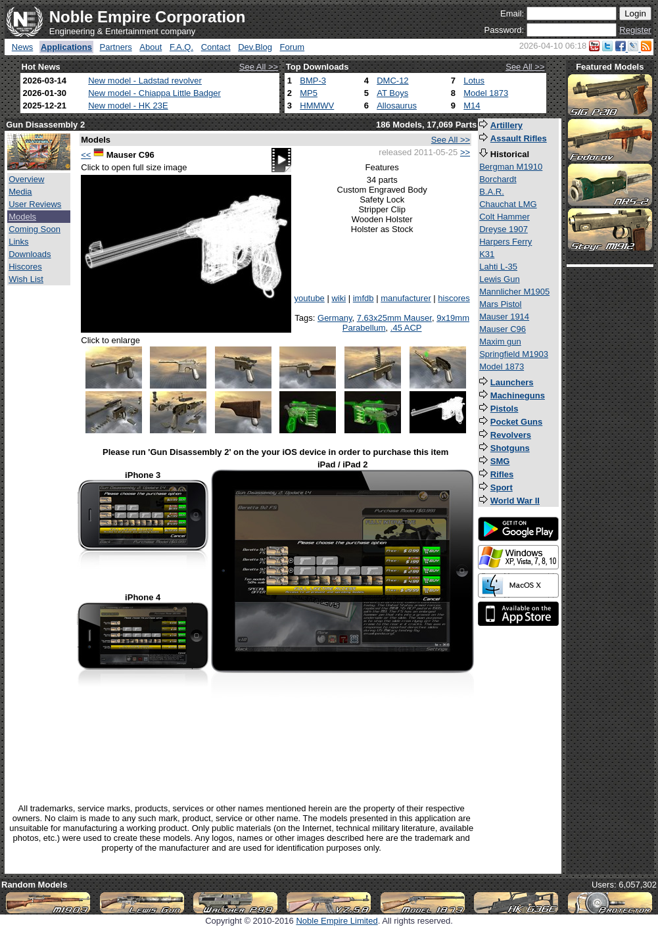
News (23, 47)
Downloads (30, 254)
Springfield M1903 (513, 354)
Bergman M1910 (510, 167)
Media (20, 192)
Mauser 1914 (504, 316)
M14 (471, 105)
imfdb (363, 298)
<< (86, 155)
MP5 (308, 93)
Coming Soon (34, 229)
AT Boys (392, 93)
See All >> (258, 67)
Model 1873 (485, 93)
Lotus (473, 80)
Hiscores (25, 267)
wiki (338, 298)
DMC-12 (392, 80)
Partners (116, 47)
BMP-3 (313, 80)
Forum (292, 47)
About (150, 47)
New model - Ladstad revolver (145, 80)
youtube (309, 298)
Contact (216, 47)
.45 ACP (406, 328)
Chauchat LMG (507, 204)
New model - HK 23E (128, 105)
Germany (334, 318)
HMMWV (317, 105)
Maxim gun (500, 341)
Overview (26, 179)
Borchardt (497, 179)
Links (18, 242)
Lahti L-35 (498, 267)
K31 (486, 254)
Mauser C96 (502, 329)
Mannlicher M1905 (514, 292)
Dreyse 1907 (503, 229)
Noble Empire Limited (336, 921)
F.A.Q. (181, 47)
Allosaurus (397, 105)
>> (465, 152)
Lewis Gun (499, 279)
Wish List (26, 279)
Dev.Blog (255, 47)
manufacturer (406, 298)
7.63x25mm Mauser (394, 318)
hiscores (453, 298)
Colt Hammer (504, 217)
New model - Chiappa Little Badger (154, 93)
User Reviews (35, 204)
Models (22, 217)
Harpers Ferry (505, 242)
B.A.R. (491, 192)
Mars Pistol (500, 304)
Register (635, 30)
